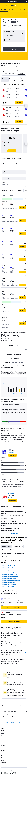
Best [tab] (10, 78)
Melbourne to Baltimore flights (9, 582)
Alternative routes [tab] (6, 544)
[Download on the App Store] (14, 771)
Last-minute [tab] (15, 79)
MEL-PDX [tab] (11, 345)
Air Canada (11, 491)
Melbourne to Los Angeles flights (9, 563)
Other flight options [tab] (19, 550)
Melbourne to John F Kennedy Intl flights (11, 567)
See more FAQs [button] (14, 531)
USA (19, 720)
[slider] (26, 186)
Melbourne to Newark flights (8, 569)
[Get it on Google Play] (5, 771)
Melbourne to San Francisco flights (10, 574)
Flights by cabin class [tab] (7, 550)
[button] (26, 1)
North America (13, 720)
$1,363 (13, 22)
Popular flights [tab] (5, 554)
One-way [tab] (22, 79)
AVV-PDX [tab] (17, 345)
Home (7, 720)
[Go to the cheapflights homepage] (10, 5)
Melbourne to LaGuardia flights (9, 571)
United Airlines (11, 445)
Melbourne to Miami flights (8, 580)
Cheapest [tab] (4, 78)
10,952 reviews (12, 495)
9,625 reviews (11, 450)
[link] (11, 150)
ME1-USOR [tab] (7, 362)
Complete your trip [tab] (18, 544)
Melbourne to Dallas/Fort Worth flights (11, 578)
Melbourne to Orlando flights (9, 576)
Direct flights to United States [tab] (9, 547)
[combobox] (6, 25)
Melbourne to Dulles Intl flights (9, 584)
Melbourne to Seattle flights (8, 565)
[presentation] (17, 21)
